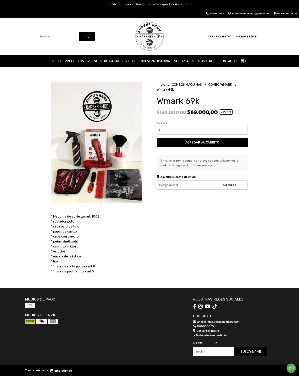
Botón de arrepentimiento (212, 335)
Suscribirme (251, 351)
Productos (77, 61)
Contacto (228, 60)
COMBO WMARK (220, 84)
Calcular (229, 185)
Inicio (56, 60)
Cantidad (162, 123)
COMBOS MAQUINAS (187, 84)
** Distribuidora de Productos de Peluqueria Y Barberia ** (149, 4)
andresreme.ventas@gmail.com (216, 321)
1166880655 (203, 326)
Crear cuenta (219, 36)
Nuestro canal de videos (115, 60)
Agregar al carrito (202, 142)
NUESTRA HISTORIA (155, 60)
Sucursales (184, 60)
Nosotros (206, 60)
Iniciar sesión (246, 36)
